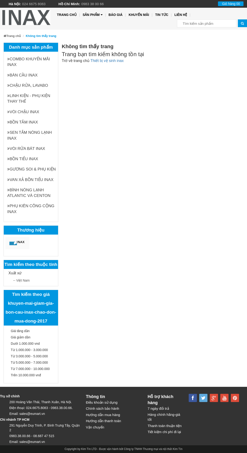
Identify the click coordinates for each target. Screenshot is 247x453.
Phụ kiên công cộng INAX (30, 209)
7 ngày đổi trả (158, 408)
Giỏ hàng (231, 4)
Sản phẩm (93, 14)
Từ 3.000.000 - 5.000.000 (29, 356)
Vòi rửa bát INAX (26, 148)
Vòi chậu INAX (23, 112)
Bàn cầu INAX (22, 75)
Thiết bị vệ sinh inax (107, 61)
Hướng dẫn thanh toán (103, 421)
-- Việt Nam (21, 280)
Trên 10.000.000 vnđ (26, 375)
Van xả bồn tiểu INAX (30, 180)
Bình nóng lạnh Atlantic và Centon (29, 193)
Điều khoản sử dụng (102, 402)
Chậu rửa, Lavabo (27, 85)
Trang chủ (67, 15)
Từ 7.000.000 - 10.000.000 (30, 369)
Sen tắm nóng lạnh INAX (29, 135)
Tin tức (161, 15)
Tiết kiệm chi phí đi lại (164, 432)
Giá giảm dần (20, 337)
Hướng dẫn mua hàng (103, 415)
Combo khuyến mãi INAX (28, 62)
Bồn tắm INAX (22, 122)
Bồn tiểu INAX (22, 159)
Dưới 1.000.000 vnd (25, 343)
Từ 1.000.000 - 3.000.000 (29, 350)
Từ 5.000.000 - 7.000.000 (29, 362)
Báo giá (116, 15)
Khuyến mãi (139, 15)
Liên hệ (180, 15)
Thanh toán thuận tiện (164, 426)
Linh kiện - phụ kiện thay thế (28, 99)
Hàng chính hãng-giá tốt (163, 417)
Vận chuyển (95, 427)
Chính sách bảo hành (102, 408)
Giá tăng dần (20, 331)
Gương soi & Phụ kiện (31, 169)
